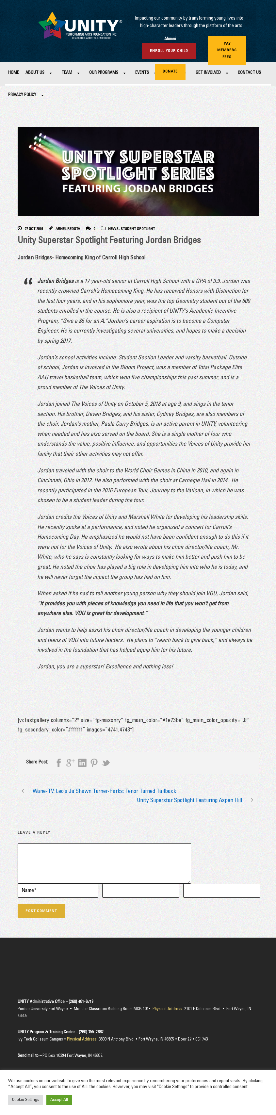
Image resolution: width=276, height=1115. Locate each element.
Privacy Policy (22, 95)
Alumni (170, 39)
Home (13, 73)
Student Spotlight (138, 229)
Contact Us (249, 73)
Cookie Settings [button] (25, 1100)
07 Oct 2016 (33, 229)
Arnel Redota (68, 229)
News (113, 229)
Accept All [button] (59, 1100)
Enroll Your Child (169, 51)
